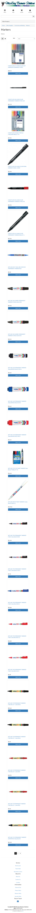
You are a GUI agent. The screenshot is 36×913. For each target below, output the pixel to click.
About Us (18, 876)
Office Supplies (9, 25)
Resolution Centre (18, 871)
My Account (18, 865)
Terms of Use (18, 887)
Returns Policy (18, 893)
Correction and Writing (19, 25)
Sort (14, 38)
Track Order (18, 868)
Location (18, 882)
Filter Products (5, 21)
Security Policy (18, 896)
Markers (28, 25)
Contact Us (18, 879)
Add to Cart (18, 73)
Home (3, 25)
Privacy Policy (18, 890)
